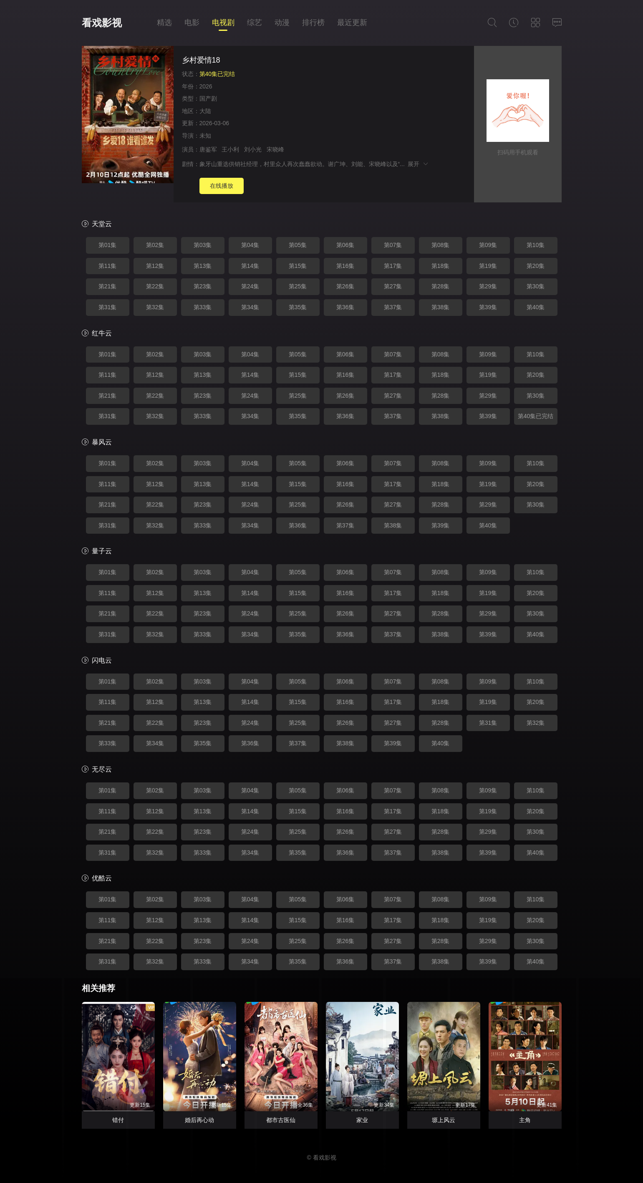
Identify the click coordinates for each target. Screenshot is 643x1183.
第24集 (250, 286)
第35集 (298, 307)
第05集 (298, 245)
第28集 (440, 286)
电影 (191, 22)
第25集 (298, 286)
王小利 (230, 149)
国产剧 (208, 98)
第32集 (155, 307)
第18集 (440, 265)
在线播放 (221, 185)
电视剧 (223, 22)
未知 (205, 135)
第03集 (203, 245)
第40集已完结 (536, 416)
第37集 (393, 307)
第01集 (107, 245)
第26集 (345, 286)
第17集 (393, 265)
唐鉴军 (208, 149)
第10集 (536, 245)
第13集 (203, 265)
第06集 (345, 245)
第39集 (488, 307)
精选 (164, 22)
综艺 (254, 22)
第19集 (488, 265)
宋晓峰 (275, 149)
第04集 (250, 245)
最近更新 (352, 22)
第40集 (536, 307)
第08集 (440, 245)
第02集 (155, 245)
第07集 (393, 245)
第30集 (536, 286)
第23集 (203, 286)
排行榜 (313, 22)
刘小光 (253, 149)
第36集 (345, 307)
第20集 (536, 265)
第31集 (107, 307)
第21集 (107, 286)
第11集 (107, 265)
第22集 (155, 286)
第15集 (298, 265)
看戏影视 (102, 22)
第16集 (345, 265)
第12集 (155, 265)
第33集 (203, 307)
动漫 (282, 22)
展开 (418, 164)
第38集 (440, 307)
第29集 (488, 286)
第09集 (488, 245)
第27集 (393, 286)
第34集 (250, 307)
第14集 (250, 265)
